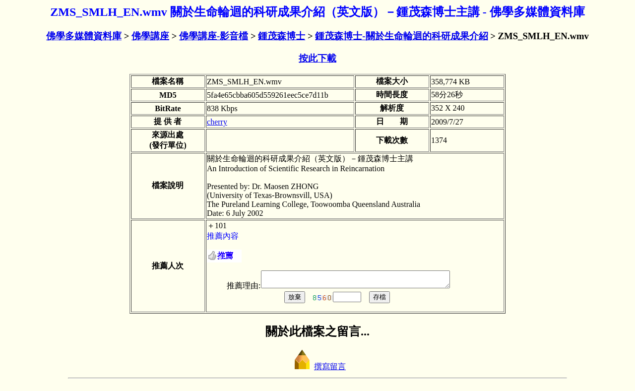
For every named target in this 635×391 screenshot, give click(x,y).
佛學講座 (150, 36)
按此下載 (317, 58)
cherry (217, 122)
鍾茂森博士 (281, 36)
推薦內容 (223, 236)
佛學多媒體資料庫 (84, 36)
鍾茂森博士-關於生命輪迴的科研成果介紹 (401, 36)
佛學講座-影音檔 (213, 36)
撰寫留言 (317, 369)
